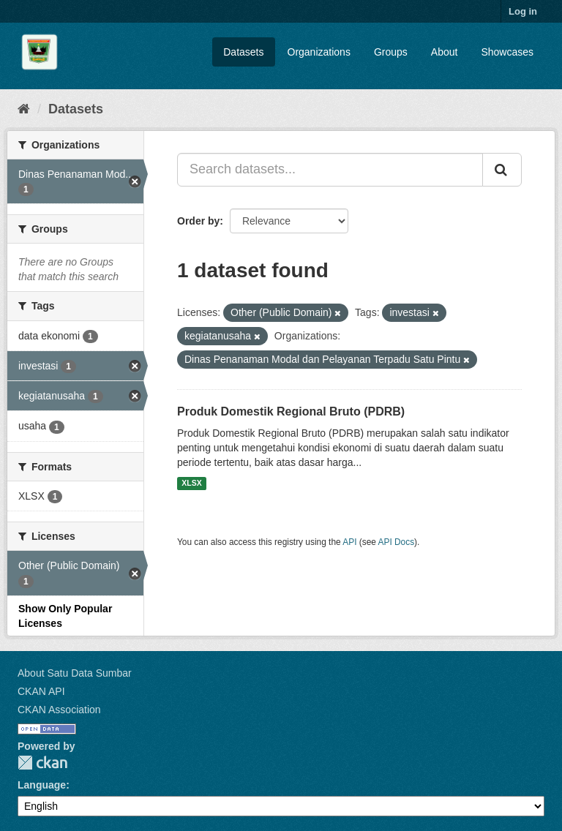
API (349, 542)
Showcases (507, 52)
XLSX (191, 483)
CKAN (42, 762)
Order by (198, 221)
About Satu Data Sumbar (75, 673)
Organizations (319, 52)
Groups (391, 52)
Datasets (243, 52)
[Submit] (502, 170)
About (444, 52)
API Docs (396, 542)
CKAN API (41, 691)
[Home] (24, 109)
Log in (523, 11)
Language (42, 785)
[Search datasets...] (330, 170)
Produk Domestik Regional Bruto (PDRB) (291, 411)
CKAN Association (59, 709)
